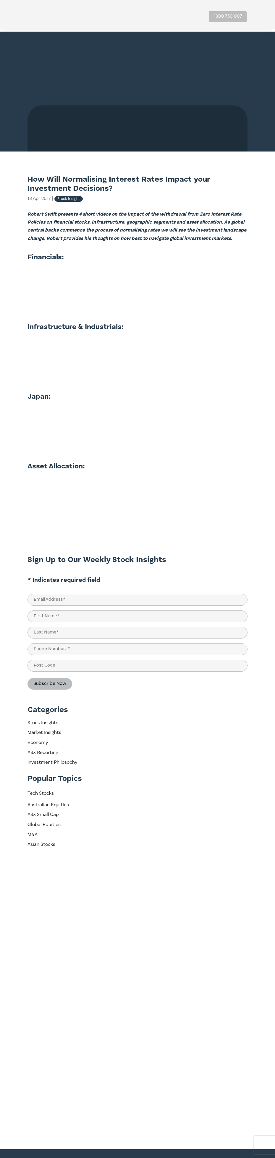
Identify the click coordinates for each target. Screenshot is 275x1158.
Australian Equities (48, 802)
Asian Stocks (41, 841)
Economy (38, 739)
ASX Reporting (43, 749)
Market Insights (44, 729)
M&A (33, 832)
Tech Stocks (41, 790)
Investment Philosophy (52, 759)
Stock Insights (43, 720)
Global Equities (44, 822)
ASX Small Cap (43, 812)
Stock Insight (68, 196)
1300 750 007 (228, 16)
